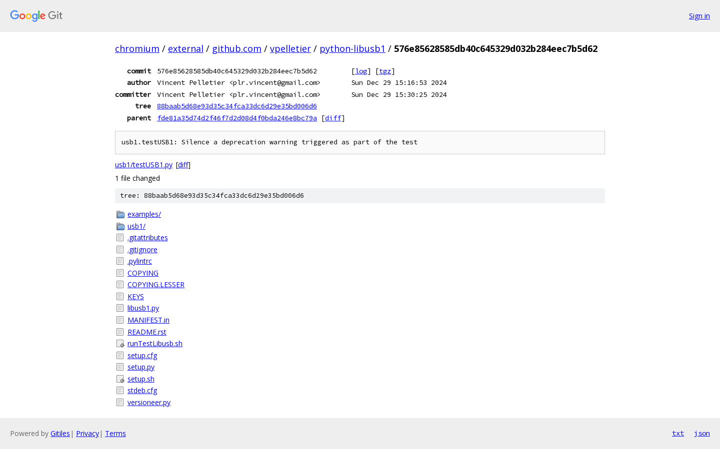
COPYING (143, 273)
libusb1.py (143, 308)
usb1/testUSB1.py (143, 164)
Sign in (699, 15)
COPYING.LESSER (156, 284)
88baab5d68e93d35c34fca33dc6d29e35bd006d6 (237, 105)
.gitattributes (148, 237)
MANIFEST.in (149, 320)
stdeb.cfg (142, 390)
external (186, 48)
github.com (237, 48)
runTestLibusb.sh (155, 343)
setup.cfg (142, 355)
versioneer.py (149, 402)
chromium (137, 48)
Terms (115, 433)
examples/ (144, 214)
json (702, 433)
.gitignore (143, 249)
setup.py (141, 367)
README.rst (147, 332)
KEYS (136, 296)
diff (333, 117)
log (361, 70)
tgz (385, 70)
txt (678, 433)
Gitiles (60, 433)
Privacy (87, 433)
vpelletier (290, 48)
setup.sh (141, 379)
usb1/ (137, 226)
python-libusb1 (353, 48)
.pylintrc (140, 261)
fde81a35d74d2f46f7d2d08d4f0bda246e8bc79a (237, 117)
